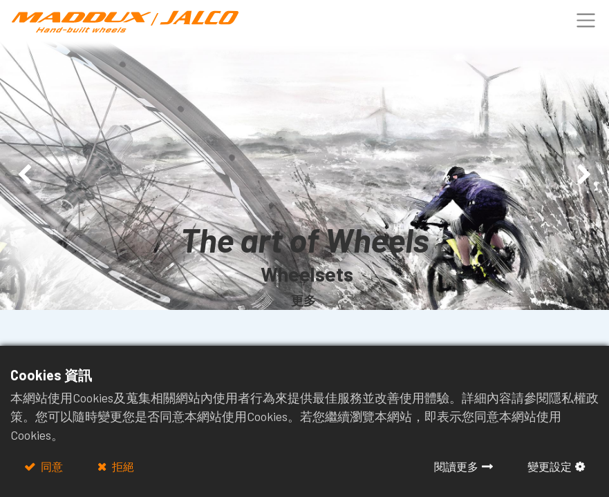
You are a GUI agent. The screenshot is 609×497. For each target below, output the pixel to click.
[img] (24, 175)
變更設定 (549, 466)
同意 (51, 466)
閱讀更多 (456, 466)
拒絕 (122, 466)
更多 (303, 300)
